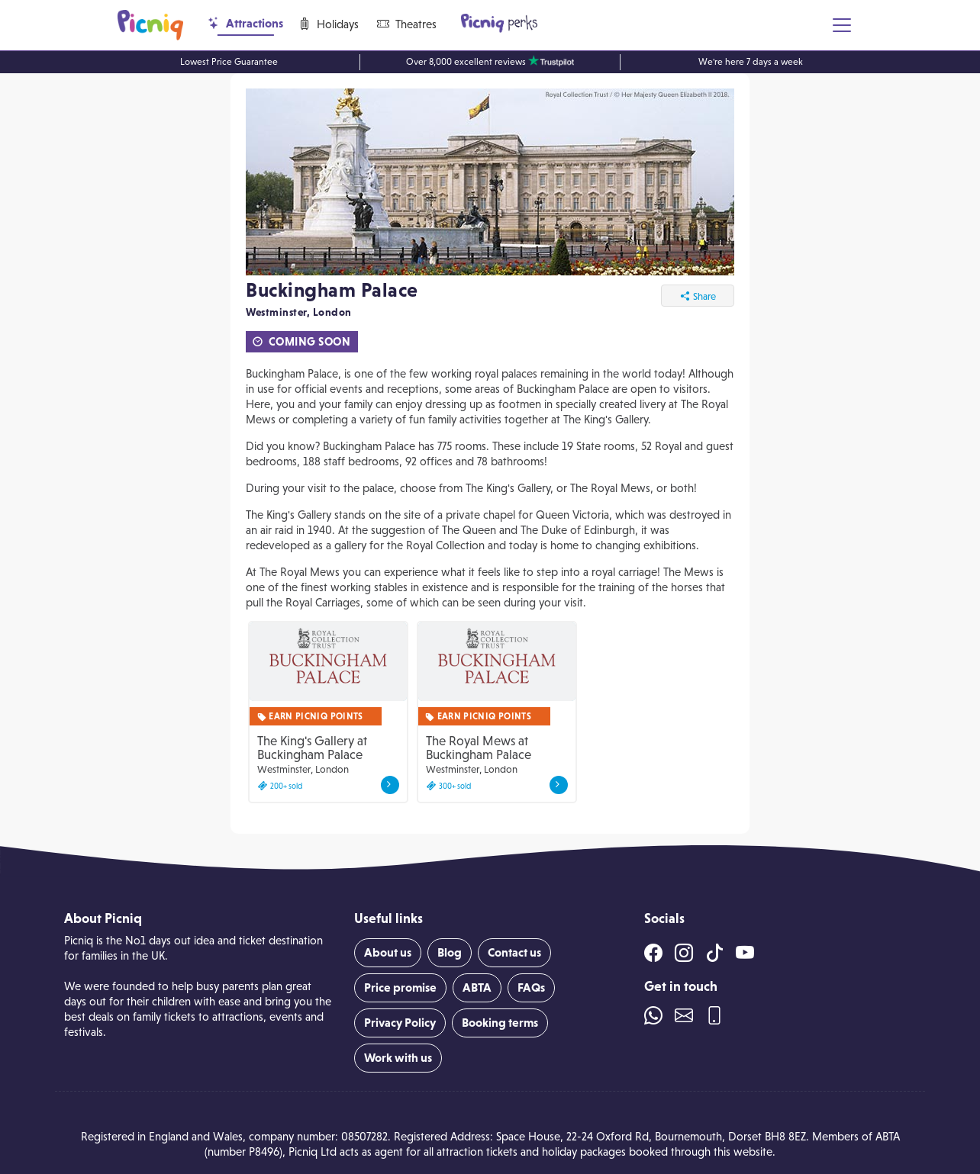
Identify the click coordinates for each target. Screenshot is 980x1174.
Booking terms (500, 1022)
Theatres (407, 24)
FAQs (531, 987)
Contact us (514, 952)
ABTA (477, 987)
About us (387, 952)
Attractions (245, 24)
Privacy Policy (400, 1022)
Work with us (398, 1057)
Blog (449, 952)
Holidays (328, 24)
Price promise (400, 987)
